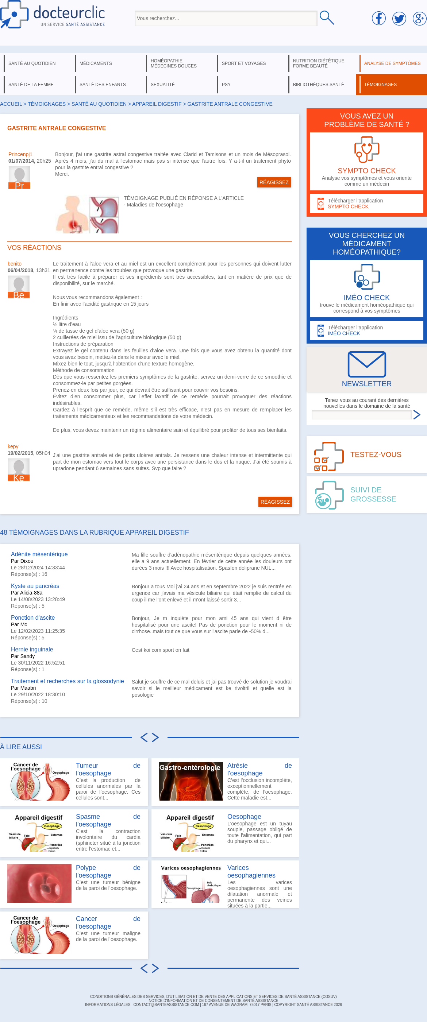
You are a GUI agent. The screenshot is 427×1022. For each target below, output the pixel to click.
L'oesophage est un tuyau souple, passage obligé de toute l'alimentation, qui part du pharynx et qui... (225, 832)
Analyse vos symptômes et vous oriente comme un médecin (367, 161)
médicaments (96, 63)
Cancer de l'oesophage (108, 922)
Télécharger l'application (367, 204)
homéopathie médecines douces (174, 63)
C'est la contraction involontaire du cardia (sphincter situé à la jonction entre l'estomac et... (74, 832)
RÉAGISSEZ (274, 182)
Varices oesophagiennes (251, 871)
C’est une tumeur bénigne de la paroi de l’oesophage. (74, 883)
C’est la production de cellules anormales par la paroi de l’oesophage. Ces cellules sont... (74, 781)
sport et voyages (244, 63)
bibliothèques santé (318, 84)
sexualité (163, 84)
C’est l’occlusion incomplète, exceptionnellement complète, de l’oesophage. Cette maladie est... (225, 781)
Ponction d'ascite (33, 618)
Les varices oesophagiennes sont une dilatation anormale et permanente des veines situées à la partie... (225, 886)
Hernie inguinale (32, 649)
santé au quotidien (31, 63)
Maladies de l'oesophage (155, 205)
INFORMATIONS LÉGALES (107, 1005)
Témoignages (47, 104)
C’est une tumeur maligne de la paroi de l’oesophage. (74, 934)
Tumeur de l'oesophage (108, 769)
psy (226, 84)
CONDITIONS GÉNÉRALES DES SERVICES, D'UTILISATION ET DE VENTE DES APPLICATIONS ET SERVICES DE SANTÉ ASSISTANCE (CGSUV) (213, 997)
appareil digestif (156, 104)
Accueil (11, 104)
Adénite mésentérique (39, 554)
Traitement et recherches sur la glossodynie (67, 681)
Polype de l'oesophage (108, 871)
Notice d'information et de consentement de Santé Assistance (213, 1001)
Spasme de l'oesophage (108, 820)
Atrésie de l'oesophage (259, 769)
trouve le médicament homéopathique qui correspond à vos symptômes (367, 289)
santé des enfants (103, 84)
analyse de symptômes (392, 63)
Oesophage (244, 816)
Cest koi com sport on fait (160, 650)
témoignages (380, 84)
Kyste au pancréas (35, 586)
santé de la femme (31, 84)
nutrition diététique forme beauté (319, 63)
